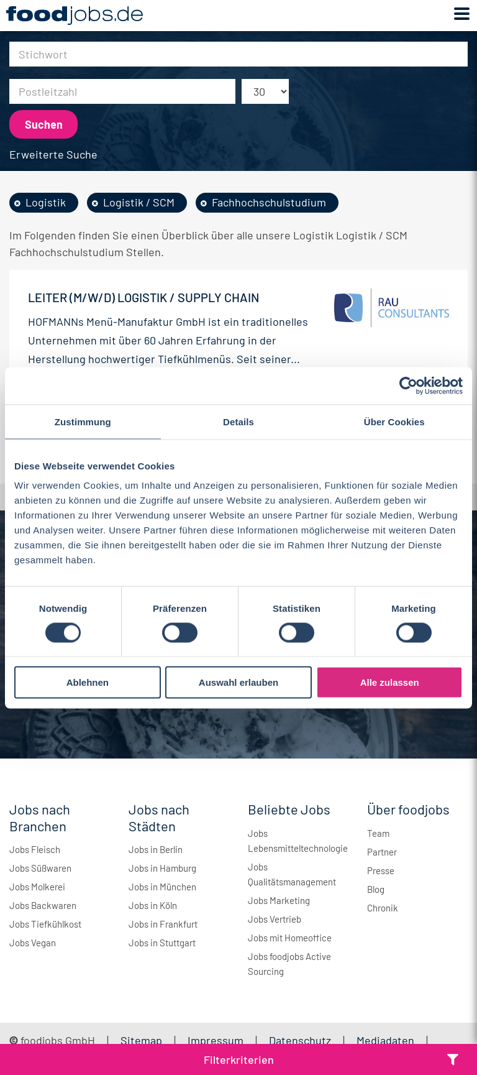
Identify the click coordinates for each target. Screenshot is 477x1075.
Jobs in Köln (153, 905)
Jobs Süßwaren (40, 868)
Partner (382, 851)
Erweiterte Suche (53, 154)
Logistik (45, 202)
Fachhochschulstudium (269, 202)
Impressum (215, 1040)
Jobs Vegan (32, 942)
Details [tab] (238, 421)
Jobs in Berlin (156, 849)
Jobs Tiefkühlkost (45, 924)
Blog (375, 889)
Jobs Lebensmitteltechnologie (298, 841)
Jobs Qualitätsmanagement (292, 874)
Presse (380, 870)
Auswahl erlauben (238, 682)
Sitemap (141, 1040)
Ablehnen (87, 682)
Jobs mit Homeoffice (290, 937)
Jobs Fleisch (34, 849)
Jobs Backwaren (42, 905)
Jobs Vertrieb (274, 919)
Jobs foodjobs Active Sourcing (289, 964)
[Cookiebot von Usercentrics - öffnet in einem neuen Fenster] (408, 385)
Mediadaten (385, 1040)
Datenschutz (301, 1040)
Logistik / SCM (139, 202)
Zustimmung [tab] (83, 421)
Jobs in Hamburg (162, 868)
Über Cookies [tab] (394, 421)
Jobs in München (162, 886)
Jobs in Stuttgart (162, 942)
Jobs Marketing (279, 900)
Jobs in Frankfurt (163, 924)
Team (378, 833)
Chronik (382, 907)
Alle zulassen (389, 682)
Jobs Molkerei (37, 886)
